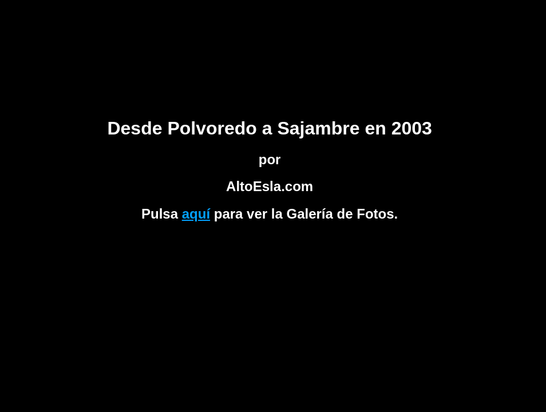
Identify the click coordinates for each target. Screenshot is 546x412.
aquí (196, 213)
